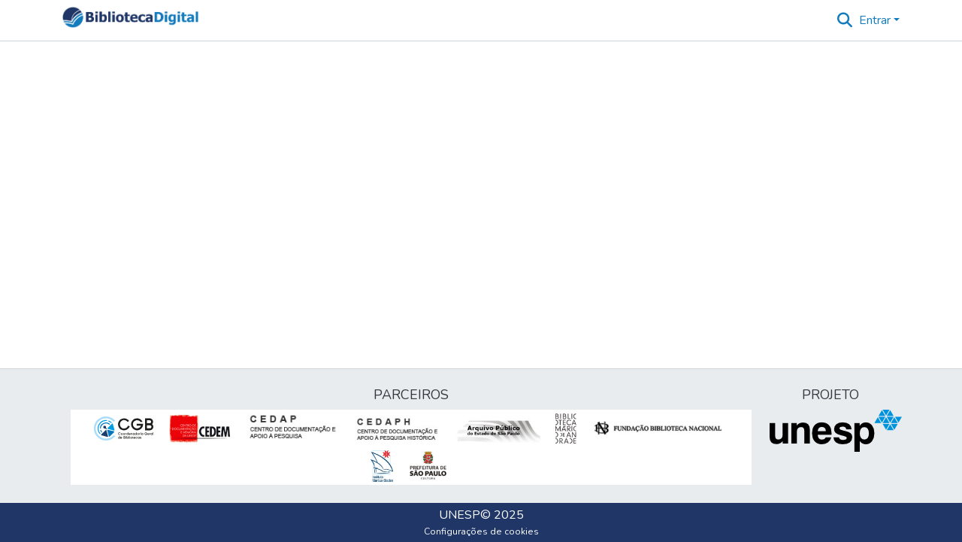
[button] (130, 20)
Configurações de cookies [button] (481, 531)
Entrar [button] (876, 20)
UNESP (459, 515)
